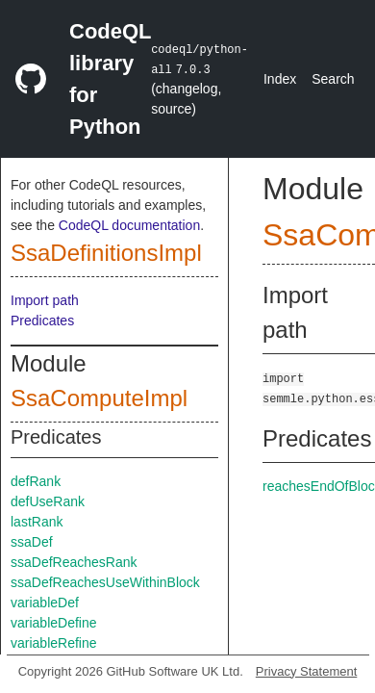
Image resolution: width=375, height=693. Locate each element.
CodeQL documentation (129, 225)
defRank (36, 481)
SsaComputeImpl (99, 398)
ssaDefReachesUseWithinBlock (105, 582)
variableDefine (54, 622)
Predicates (42, 320)
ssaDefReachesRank (74, 562)
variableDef (45, 602)
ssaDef (32, 542)
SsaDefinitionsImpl (106, 253)
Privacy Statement (307, 671)
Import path (45, 300)
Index (279, 79)
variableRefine (54, 643)
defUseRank (48, 501)
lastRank (36, 521)
